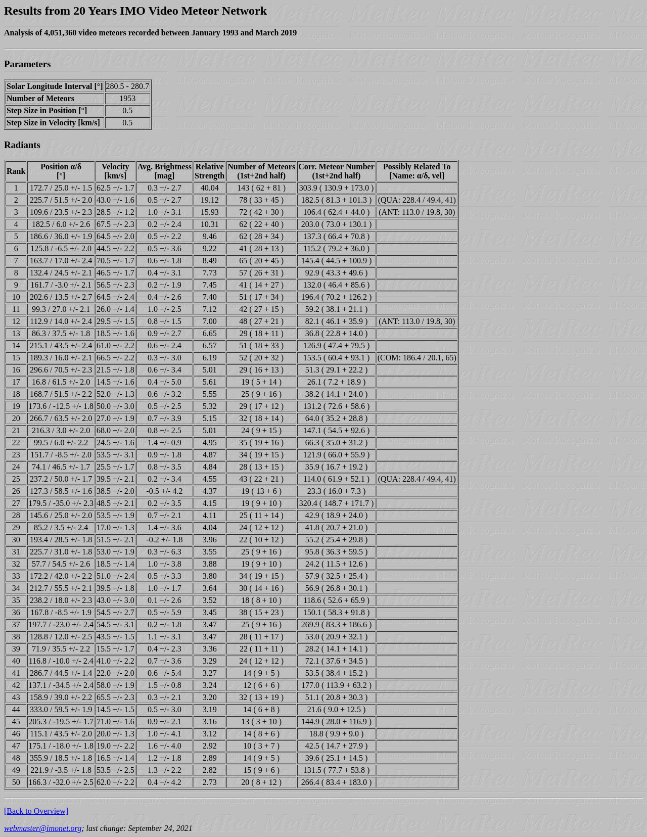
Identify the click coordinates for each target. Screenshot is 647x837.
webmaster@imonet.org (42, 828)
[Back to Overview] (36, 811)
